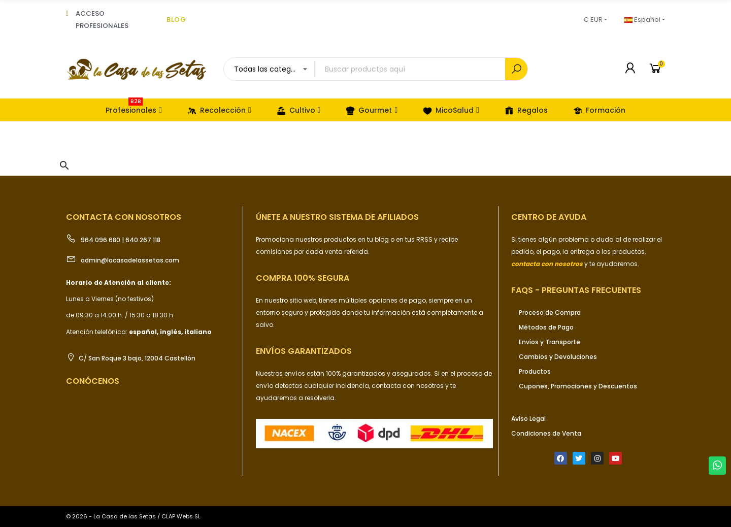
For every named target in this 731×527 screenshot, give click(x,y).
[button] (64, 165)
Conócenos (92, 381)
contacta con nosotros (408, 385)
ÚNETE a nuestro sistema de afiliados (337, 217)
